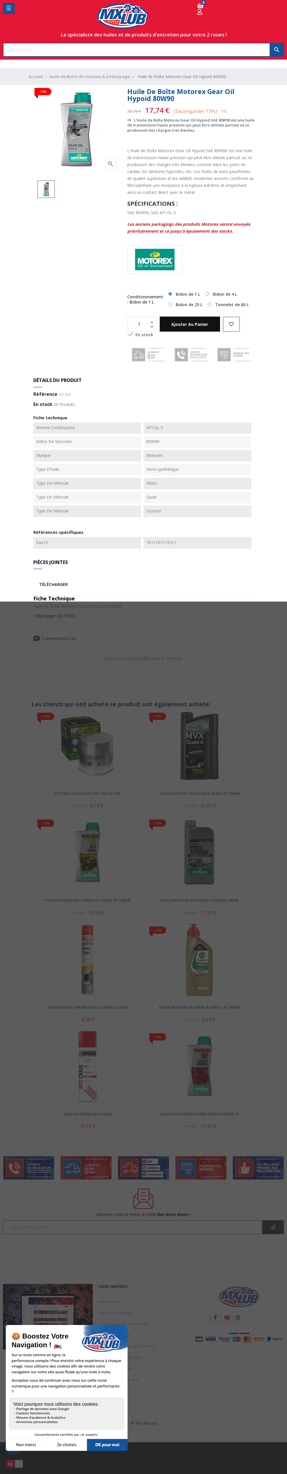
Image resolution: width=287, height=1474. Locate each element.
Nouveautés (110, 1301)
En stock (42, 404)
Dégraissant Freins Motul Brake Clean (88, 1007)
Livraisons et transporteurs (123, 1323)
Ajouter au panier (190, 324)
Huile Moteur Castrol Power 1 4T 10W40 (199, 1007)
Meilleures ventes (115, 1312)
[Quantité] (139, 324)
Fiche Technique (54, 598)
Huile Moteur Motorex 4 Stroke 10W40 (199, 900)
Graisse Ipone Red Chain (87, 1114)
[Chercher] (143, 50)
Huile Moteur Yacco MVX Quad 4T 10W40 (199, 793)
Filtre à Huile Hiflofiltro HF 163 (87, 793)
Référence (45, 394)
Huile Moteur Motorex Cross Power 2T (199, 1114)
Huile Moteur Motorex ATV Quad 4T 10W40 (87, 900)
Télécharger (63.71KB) (54, 616)
